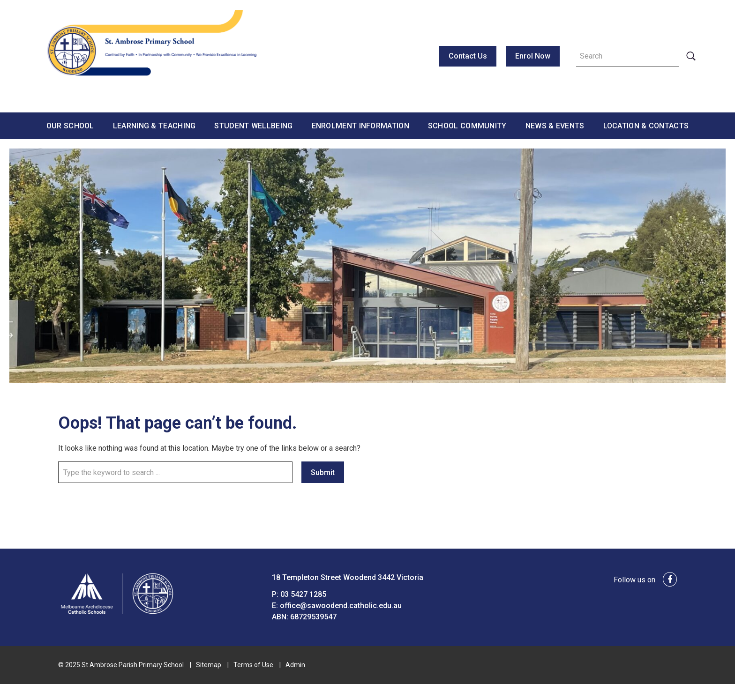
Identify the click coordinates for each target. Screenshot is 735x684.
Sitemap (208, 665)
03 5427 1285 (303, 594)
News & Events (555, 125)
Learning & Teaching (154, 125)
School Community (467, 125)
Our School (70, 125)
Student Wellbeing (253, 125)
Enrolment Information (360, 125)
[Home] (116, 613)
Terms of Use (253, 665)
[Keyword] (627, 56)
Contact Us (468, 56)
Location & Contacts (646, 125)
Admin (295, 665)
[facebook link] (667, 579)
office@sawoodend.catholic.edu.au (341, 605)
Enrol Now (532, 56)
